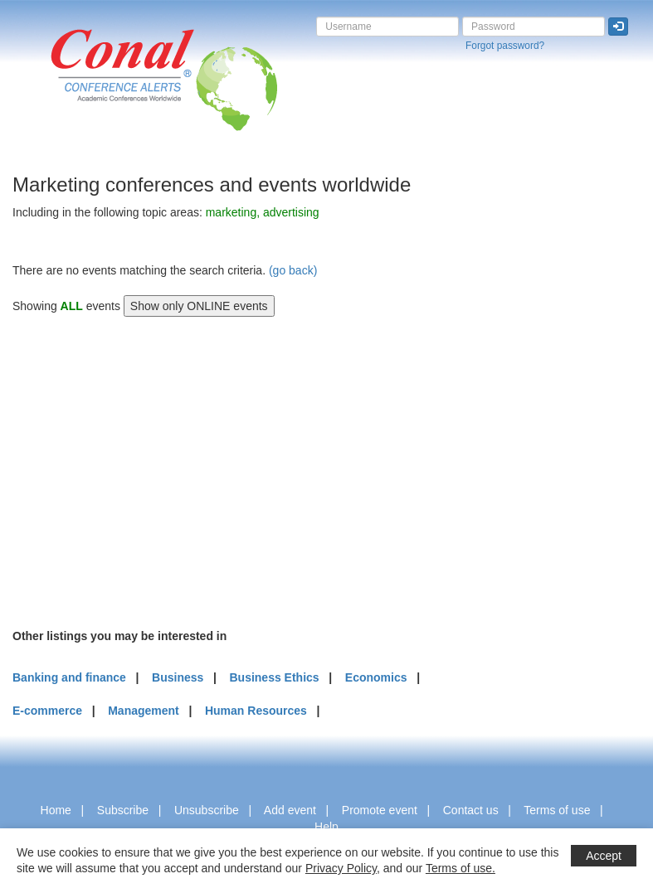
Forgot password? (504, 45)
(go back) (293, 270)
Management (143, 710)
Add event (290, 810)
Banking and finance (69, 677)
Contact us (471, 810)
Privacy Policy (341, 868)
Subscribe (123, 810)
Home (56, 810)
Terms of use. (460, 868)
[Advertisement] (136, 470)
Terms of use (557, 810)
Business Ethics (274, 677)
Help (326, 826)
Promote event (379, 810)
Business (177, 677)
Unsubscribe (206, 810)
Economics (376, 677)
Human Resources (256, 710)
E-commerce (47, 710)
